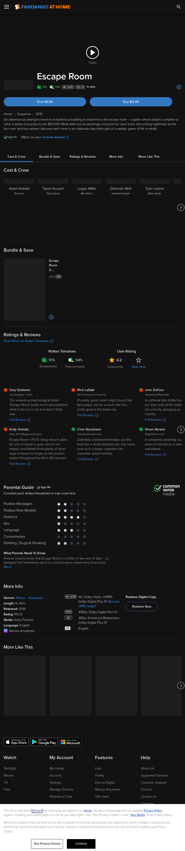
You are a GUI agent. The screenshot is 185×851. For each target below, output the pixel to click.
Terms (88, 810)
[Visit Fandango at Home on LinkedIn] (8, 801)
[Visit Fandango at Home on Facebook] (17, 801)
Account (55, 749)
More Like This (149, 157)
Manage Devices (61, 763)
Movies (9, 749)
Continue (81, 843)
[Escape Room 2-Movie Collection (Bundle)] (50, 265)
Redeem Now (141, 580)
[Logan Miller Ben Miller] (86, 207)
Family (99, 749)
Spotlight (10, 742)
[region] (92, 827)
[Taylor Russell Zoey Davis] (53, 207)
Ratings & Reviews (83, 157)
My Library (57, 742)
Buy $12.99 (131, 102)
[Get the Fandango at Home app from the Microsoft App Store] (70, 715)
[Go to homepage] (42, 6)
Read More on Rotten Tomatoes (28, 315)
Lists (98, 742)
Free (7, 763)
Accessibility (149, 785)
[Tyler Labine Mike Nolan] (154, 207)
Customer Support (153, 756)
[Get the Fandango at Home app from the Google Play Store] (44, 715)
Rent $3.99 (45, 102)
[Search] (179, 6)
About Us (147, 742)
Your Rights (137, 815)
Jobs (144, 792)
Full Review (19, 394)
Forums (146, 763)
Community (115, 341)
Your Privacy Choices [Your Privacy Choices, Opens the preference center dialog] (47, 843)
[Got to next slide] (181, 207)
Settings (55, 756)
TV (6, 756)
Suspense (36, 572)
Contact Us (148, 770)
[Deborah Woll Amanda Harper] (120, 207)
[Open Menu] (6, 7)
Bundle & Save (49, 157)
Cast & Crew (16, 157)
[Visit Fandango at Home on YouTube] (27, 801)
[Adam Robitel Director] (19, 207)
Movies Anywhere (107, 763)
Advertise (147, 777)
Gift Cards (102, 770)
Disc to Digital (104, 756)
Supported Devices (154, 749)
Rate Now (139, 341)
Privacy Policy (153, 810)
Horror (20, 572)
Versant (37, 810)
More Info (116, 157)
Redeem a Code (61, 770)
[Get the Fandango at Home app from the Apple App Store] (16, 715)
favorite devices (55, 137)
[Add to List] (179, 87)
